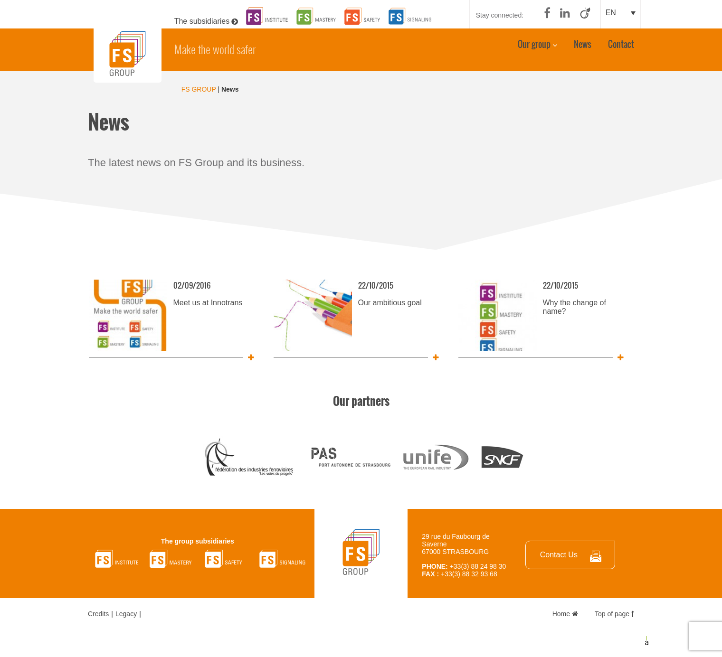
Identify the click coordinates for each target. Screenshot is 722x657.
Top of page (614, 614)
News (582, 48)
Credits (98, 614)
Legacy (126, 614)
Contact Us (559, 555)
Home (565, 614)
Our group (534, 48)
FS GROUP (198, 89)
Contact (621, 48)
